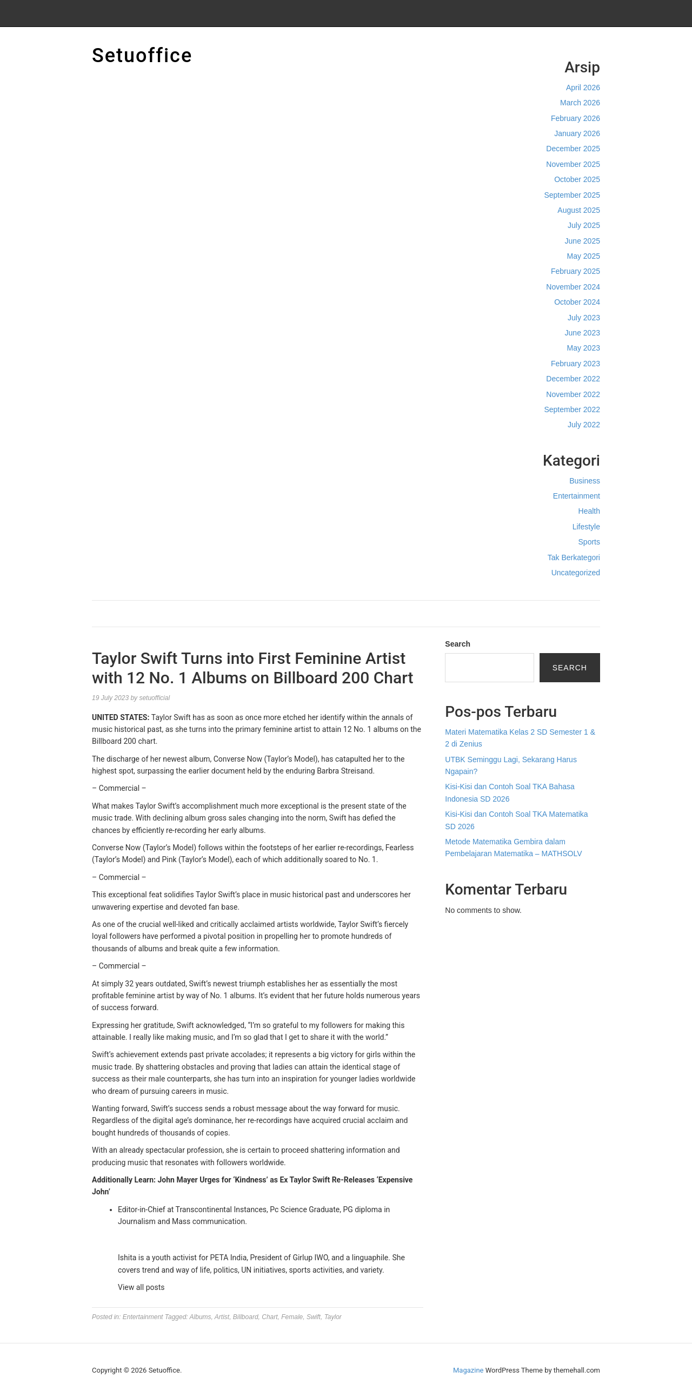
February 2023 (575, 363)
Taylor (333, 1317)
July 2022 (584, 424)
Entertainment (576, 496)
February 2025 (575, 271)
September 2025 (572, 195)
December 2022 (573, 378)
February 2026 (575, 118)
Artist (222, 1317)
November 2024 (573, 287)
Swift (314, 1317)
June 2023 (582, 332)
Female (292, 1317)
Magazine (468, 1370)
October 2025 (577, 179)
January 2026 (577, 133)
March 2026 (580, 102)
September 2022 (572, 409)
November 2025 (573, 164)
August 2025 (578, 210)
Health (589, 511)
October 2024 (577, 302)
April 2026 (583, 87)
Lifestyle (586, 526)
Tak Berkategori (574, 557)
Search (457, 644)
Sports (589, 541)
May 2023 (583, 348)
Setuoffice (142, 55)
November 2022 (573, 394)
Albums (200, 1317)
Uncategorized (575, 572)
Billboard (245, 1317)
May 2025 (583, 256)
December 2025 (573, 148)
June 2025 (582, 241)
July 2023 (584, 317)
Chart (269, 1317)
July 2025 (584, 225)
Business (584, 480)
